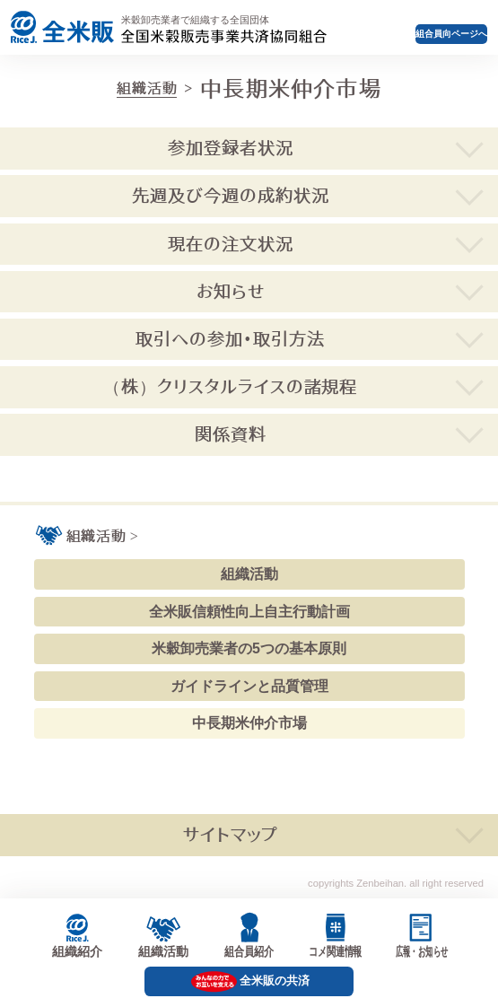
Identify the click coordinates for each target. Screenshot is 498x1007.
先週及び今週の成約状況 (230, 195)
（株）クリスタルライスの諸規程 (230, 386)
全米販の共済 (275, 980)
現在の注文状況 (230, 243)
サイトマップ (230, 834)
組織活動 (147, 88)
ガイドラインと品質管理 (249, 686)
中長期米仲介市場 (249, 723)
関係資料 (230, 433)
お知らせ (231, 291)
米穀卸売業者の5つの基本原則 (249, 648)
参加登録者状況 (230, 147)
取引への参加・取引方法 (230, 338)
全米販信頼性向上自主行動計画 (249, 611)
